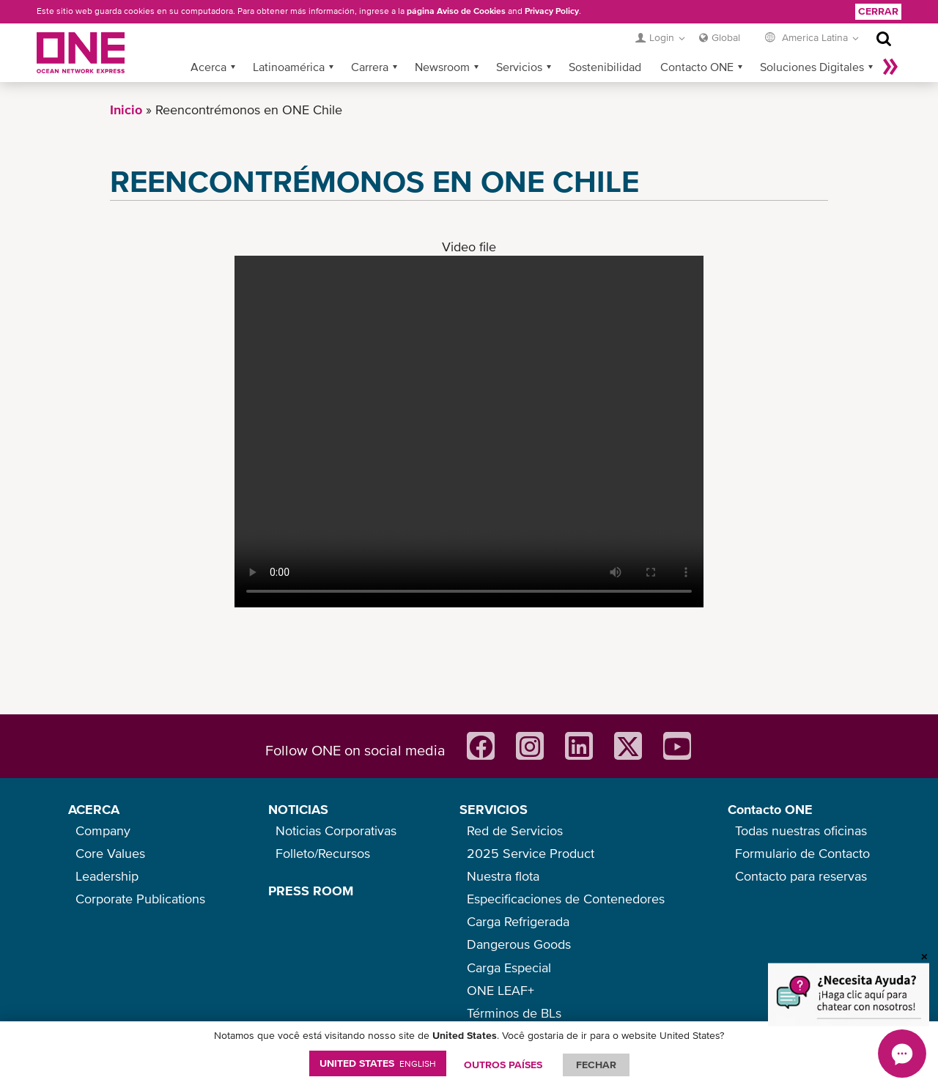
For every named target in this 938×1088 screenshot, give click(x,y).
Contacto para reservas (801, 876)
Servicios (519, 66)
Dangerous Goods (519, 944)
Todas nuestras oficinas (801, 830)
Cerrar (878, 11)
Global (726, 37)
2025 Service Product (530, 853)
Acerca (208, 66)
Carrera (369, 66)
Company (102, 830)
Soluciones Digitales (812, 66)
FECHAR (596, 1064)
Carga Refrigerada (518, 921)
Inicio (126, 109)
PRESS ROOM (310, 890)
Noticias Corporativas (336, 830)
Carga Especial (509, 967)
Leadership (107, 876)
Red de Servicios (515, 830)
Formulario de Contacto (802, 853)
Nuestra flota (503, 876)
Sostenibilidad (605, 66)
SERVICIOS (493, 809)
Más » (890, 66)
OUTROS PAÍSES (503, 1064)
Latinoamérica (289, 66)
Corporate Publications (140, 898)
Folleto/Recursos (323, 853)
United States (378, 1063)
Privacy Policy (552, 11)
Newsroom (442, 66)
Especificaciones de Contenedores (566, 898)
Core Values (110, 853)
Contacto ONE (697, 66)
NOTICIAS (298, 809)
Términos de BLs (514, 1013)
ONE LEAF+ (500, 990)
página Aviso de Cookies (456, 11)
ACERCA (93, 809)
